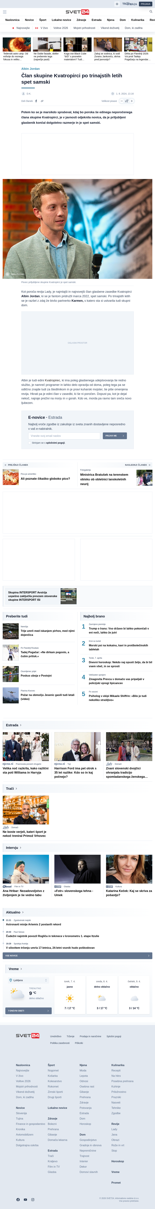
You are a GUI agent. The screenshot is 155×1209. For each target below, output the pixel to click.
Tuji (69, 764)
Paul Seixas (19, 932)
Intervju (12, 847)
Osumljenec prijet (28, 671)
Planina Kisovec (28, 691)
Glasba (67, 886)
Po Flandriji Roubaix (30, 648)
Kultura (119, 886)
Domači (118, 764)
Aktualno (13, 912)
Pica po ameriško (28, 474)
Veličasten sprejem (97, 675)
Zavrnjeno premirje (97, 624)
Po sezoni (93, 692)
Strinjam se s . (48, 442)
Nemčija (24, 626)
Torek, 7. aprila (95, 658)
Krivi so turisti (95, 641)
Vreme (14, 969)
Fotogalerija (85, 470)
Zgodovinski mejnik (22, 920)
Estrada (12, 725)
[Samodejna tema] (117, 4)
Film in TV (18, 886)
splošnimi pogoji (55, 442)
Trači (10, 788)
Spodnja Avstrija (21, 944)
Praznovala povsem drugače (28, 764)
